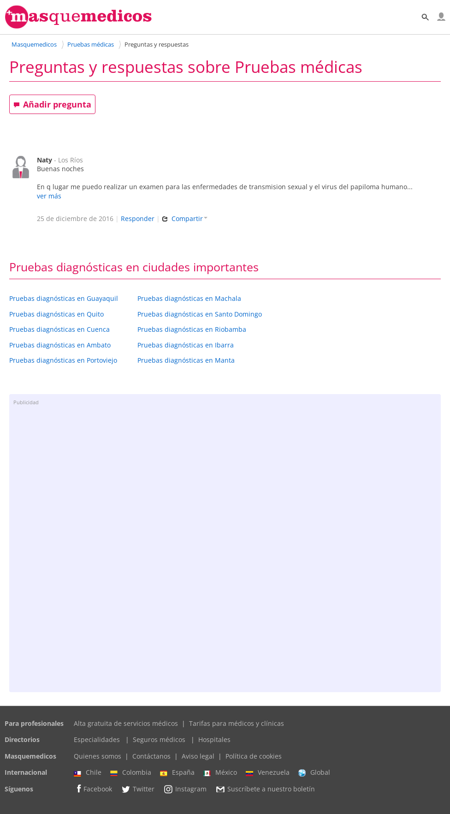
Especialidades (97, 739)
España (177, 772)
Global (314, 772)
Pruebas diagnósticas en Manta (186, 360)
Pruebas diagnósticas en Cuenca (59, 329)
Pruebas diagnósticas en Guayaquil (63, 298)
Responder (137, 218)
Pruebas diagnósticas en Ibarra (185, 345)
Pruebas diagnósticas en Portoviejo (63, 360)
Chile (87, 772)
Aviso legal (198, 756)
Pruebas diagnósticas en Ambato (60, 345)
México (220, 772)
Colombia (130, 772)
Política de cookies (253, 756)
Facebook (93, 788)
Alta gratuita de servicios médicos (126, 723)
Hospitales (214, 739)
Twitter (137, 789)
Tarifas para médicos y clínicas (236, 723)
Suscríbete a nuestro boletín (265, 789)
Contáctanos (151, 756)
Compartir (184, 218)
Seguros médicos (159, 739)
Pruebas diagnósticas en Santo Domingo (199, 314)
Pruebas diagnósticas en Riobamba (191, 329)
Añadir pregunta (52, 104)
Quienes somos (97, 756)
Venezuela (268, 772)
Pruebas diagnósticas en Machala (189, 298)
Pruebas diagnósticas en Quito (56, 314)
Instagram (185, 789)
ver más (49, 196)
